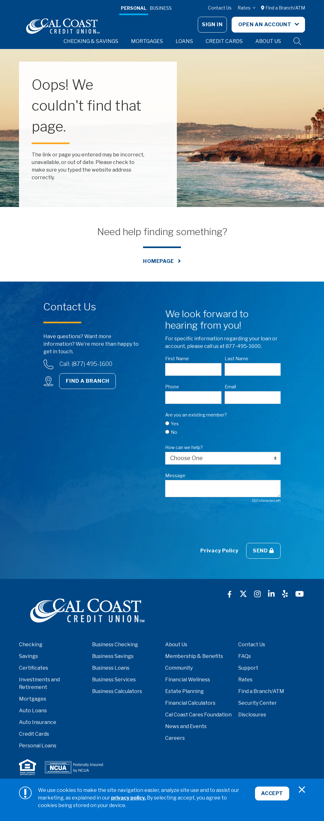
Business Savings (113, 656)
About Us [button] (268, 41)
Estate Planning (184, 691)
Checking (30, 645)
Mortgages (32, 699)
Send (263, 551)
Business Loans (110, 668)
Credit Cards (34, 734)
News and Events (186, 726)
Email (230, 386)
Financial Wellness (187, 680)
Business (161, 8)
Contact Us (220, 7)
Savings (28, 656)
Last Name (236, 358)
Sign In (212, 24)
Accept (271, 794)
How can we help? (184, 447)
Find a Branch (87, 381)
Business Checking (115, 645)
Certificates (33, 668)
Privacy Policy (219, 551)
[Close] (302, 789)
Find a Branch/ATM (283, 7)
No (174, 432)
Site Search (297, 41)
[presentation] (213, 523)
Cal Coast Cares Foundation (198, 715)
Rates (245, 7)
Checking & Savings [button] (91, 41)
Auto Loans (33, 711)
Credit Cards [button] (224, 41)
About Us (176, 645)
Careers (175, 738)
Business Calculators (117, 691)
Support (248, 668)
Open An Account (265, 24)
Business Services (114, 680)
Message (175, 475)
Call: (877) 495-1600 (85, 364)
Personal (133, 8)
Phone (172, 386)
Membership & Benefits (194, 656)
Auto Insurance (37, 722)
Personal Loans (37, 746)
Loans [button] (184, 41)
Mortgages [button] (147, 41)
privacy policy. (128, 798)
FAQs (244, 656)
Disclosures (252, 715)
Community (179, 668)
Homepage (158, 261)
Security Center (257, 703)
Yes (175, 423)
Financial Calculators (190, 703)
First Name (177, 358)
